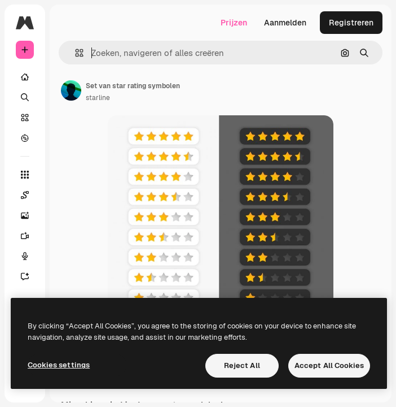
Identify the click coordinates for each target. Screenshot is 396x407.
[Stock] (25, 118)
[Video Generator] (25, 236)
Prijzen (234, 23)
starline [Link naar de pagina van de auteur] (98, 97)
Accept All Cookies (329, 365)
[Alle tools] (25, 175)
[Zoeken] (25, 97)
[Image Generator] (25, 215)
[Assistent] (25, 276)
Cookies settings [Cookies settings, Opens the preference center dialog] (59, 365)
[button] (74, 53)
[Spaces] (25, 195)
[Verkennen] (25, 138)
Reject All (242, 365)
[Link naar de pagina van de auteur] (71, 90)
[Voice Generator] (25, 256)
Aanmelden (285, 23)
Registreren (351, 23)
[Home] (25, 77)
